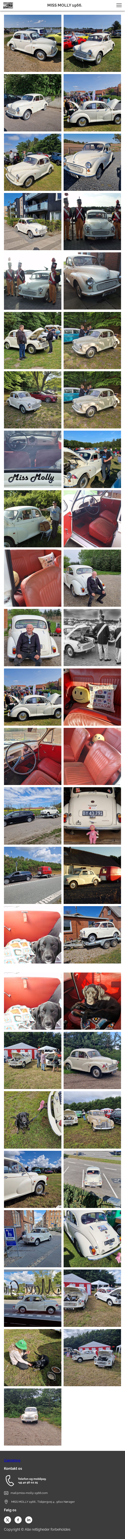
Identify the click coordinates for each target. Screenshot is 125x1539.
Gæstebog (12, 1460)
